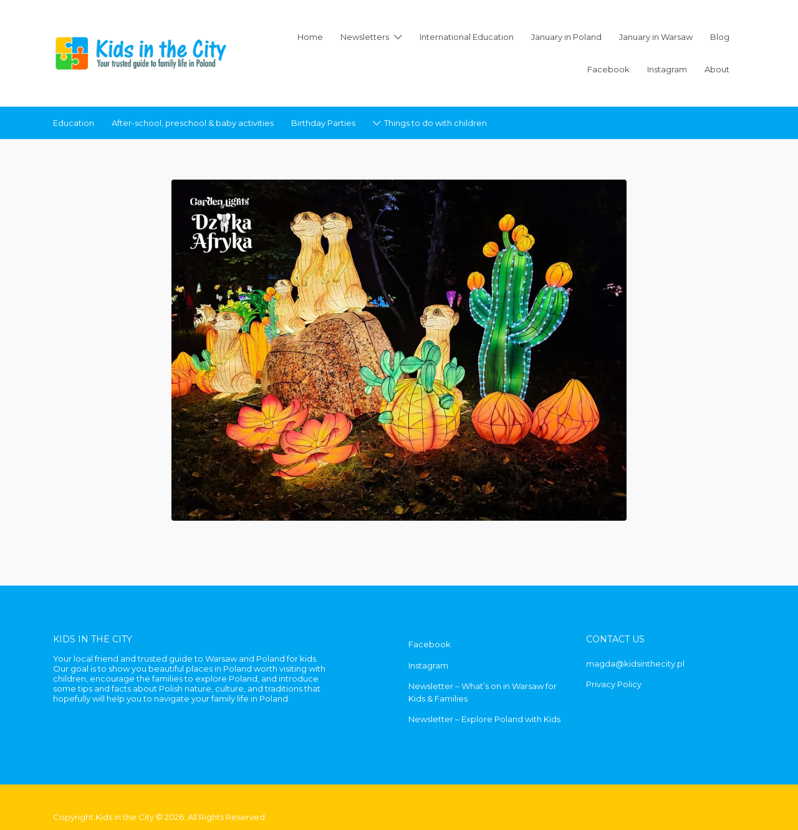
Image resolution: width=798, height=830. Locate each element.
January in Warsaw (656, 37)
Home (310, 37)
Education (73, 123)
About (716, 69)
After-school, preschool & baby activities (193, 123)
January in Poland (566, 37)
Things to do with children (435, 123)
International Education (467, 37)
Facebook (608, 69)
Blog (719, 37)
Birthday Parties (323, 123)
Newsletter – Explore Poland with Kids (484, 719)
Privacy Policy (614, 684)
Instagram (667, 69)
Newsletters (364, 37)
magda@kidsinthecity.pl (635, 663)
